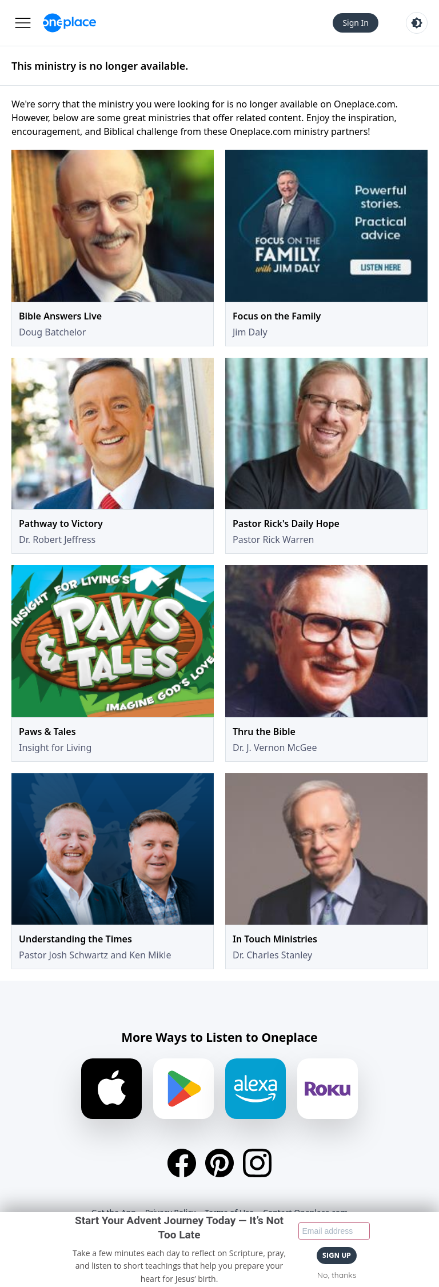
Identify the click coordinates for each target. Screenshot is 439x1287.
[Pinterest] (219, 1163)
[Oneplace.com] (69, 23)
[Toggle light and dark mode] (417, 23)
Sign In (355, 22)
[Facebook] (181, 1163)
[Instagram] (257, 1163)
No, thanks (336, 1275)
